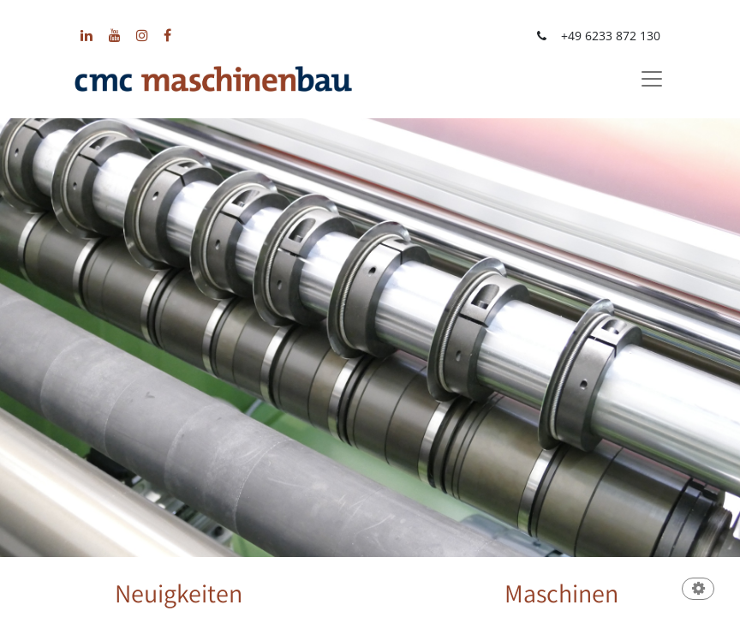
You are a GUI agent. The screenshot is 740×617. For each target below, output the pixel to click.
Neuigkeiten (178, 593)
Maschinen (561, 593)
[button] (698, 590)
